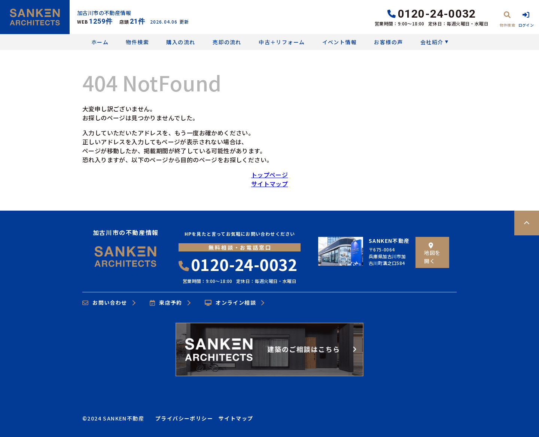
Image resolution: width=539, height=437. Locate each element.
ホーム (100, 42)
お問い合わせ (104, 303)
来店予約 (166, 303)
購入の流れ (180, 42)
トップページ (269, 174)
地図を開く (432, 253)
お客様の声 (388, 42)
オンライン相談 (230, 303)
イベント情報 (339, 42)
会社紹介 (432, 42)
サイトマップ (269, 183)
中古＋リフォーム (282, 42)
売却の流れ (227, 42)
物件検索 (137, 42)
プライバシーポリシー (184, 418)
